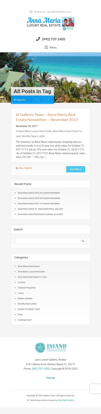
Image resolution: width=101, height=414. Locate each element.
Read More (75, 169)
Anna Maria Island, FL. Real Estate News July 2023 (40, 209)
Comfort (21, 282)
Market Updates (25, 298)
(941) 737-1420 (53, 39)
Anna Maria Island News (29, 266)
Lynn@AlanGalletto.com (59, 11)
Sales (20, 314)
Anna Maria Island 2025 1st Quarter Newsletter (39, 203)
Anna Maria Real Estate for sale (32, 277)
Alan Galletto (25, 168)
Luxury (21, 293)
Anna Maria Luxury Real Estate (35, 131)
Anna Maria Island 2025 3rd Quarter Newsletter (39, 193)
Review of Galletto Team (29, 309)
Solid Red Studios (66, 400)
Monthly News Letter (33, 136)
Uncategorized (24, 320)
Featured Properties (27, 288)
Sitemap (50, 377)
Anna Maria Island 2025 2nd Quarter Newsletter (39, 198)
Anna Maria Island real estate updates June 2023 (40, 214)
